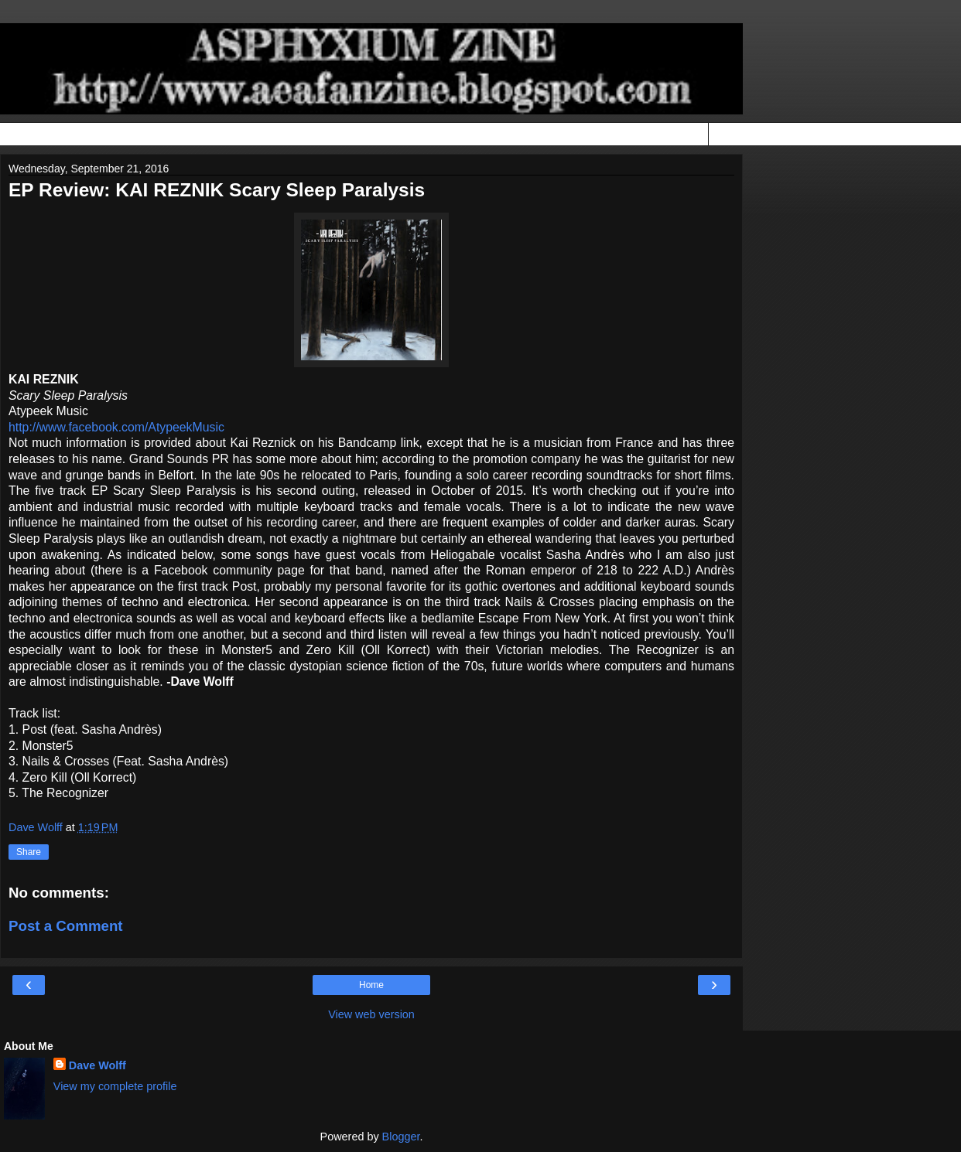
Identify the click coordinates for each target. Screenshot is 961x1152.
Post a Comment (66, 926)
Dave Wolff (97, 1065)
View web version (371, 1014)
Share (28, 852)
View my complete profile (115, 1086)
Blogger (401, 1136)
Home (371, 985)
